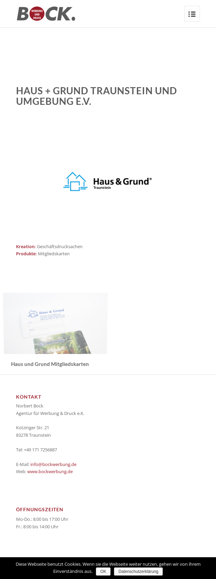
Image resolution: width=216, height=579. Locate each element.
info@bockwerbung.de (53, 464)
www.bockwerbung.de (50, 471)
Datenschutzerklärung (138, 571)
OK (103, 571)
